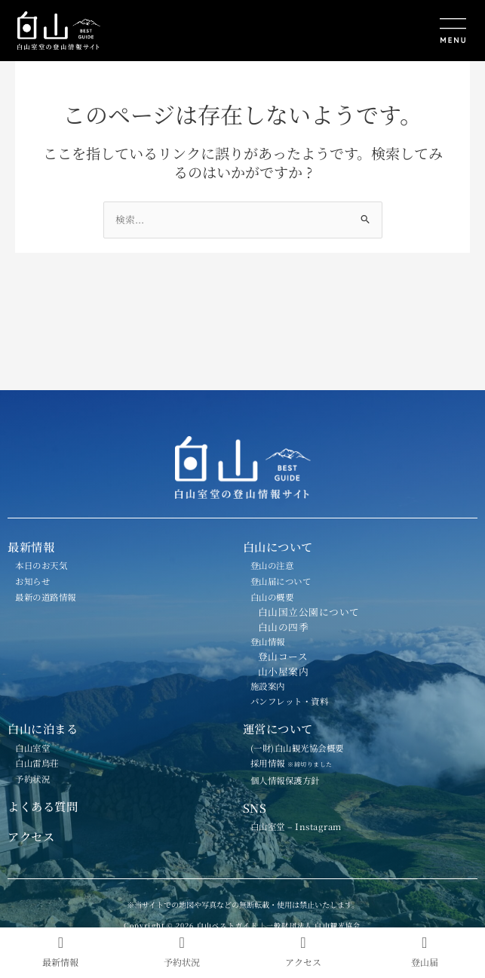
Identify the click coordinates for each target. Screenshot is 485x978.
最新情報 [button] (31, 546)
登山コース (283, 656)
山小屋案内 (283, 671)
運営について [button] (278, 728)
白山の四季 (283, 627)
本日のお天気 (41, 565)
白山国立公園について (309, 611)
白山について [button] (278, 546)
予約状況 (32, 779)
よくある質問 (43, 806)
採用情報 (297, 763)
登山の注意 (272, 565)
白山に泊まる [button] (43, 728)
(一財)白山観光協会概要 (297, 748)
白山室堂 (32, 748)
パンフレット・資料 (289, 701)
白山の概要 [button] (272, 597)
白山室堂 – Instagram (296, 826)
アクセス (31, 836)
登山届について (281, 581)
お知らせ (32, 581)
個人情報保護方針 (285, 780)
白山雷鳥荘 (37, 763)
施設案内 (267, 686)
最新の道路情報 (45, 597)
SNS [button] (255, 807)
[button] (359, 32)
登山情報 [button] (267, 641)
